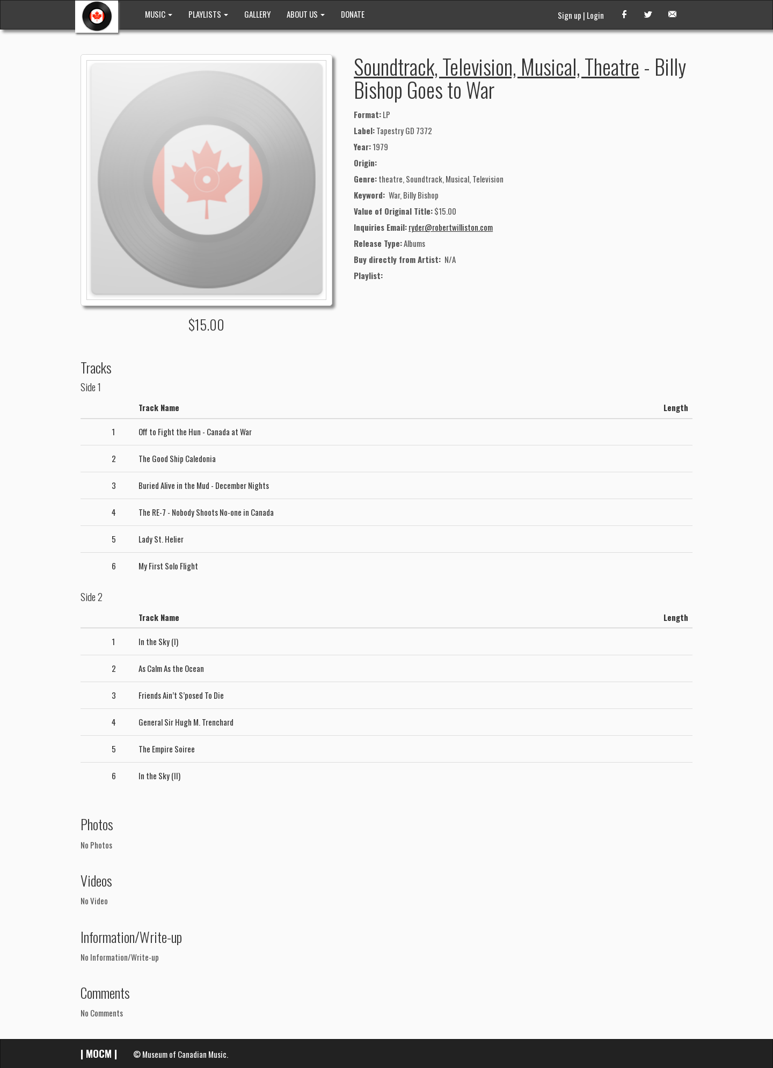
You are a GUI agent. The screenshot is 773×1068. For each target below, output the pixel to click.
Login (595, 15)
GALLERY (257, 14)
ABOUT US (306, 14)
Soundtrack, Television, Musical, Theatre (496, 66)
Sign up (569, 15)
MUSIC (158, 14)
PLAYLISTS (208, 14)
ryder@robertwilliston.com (451, 227)
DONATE (352, 14)
